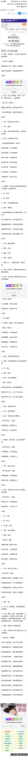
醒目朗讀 (14, 37)
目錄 (16, 754)
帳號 (25, 13)
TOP (19, 754)
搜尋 (14, 92)
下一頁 (26, 754)
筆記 (22, 754)
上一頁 (12, 754)
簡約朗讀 (15, 41)
